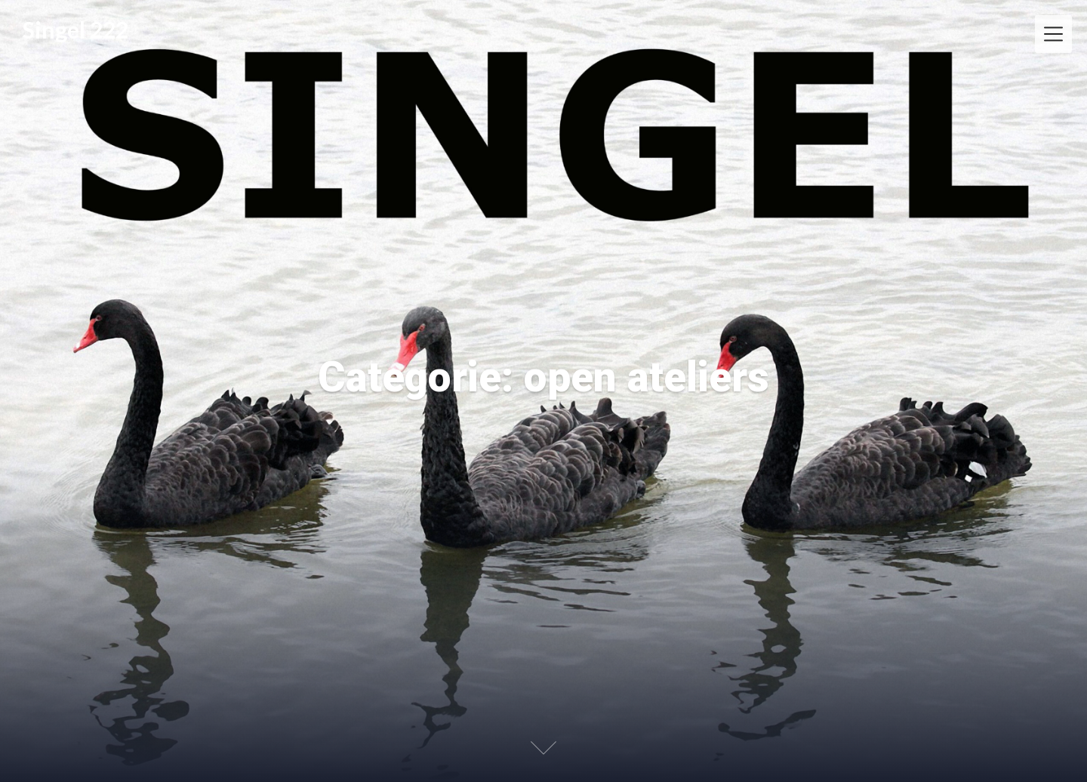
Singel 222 (75, 29)
